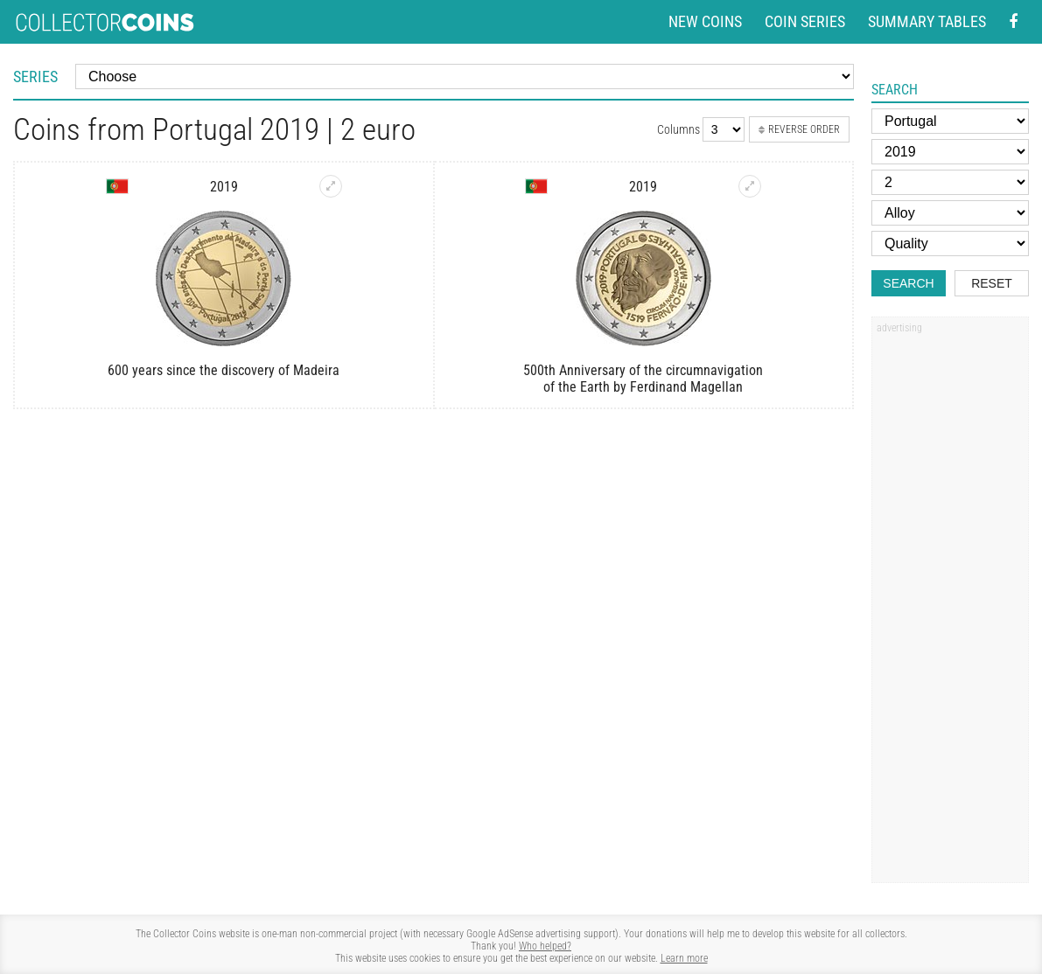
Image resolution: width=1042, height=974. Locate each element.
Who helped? (545, 946)
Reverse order (799, 129)
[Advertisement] (950, 606)
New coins (705, 21)
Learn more (684, 958)
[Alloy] (950, 213)
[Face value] (950, 182)
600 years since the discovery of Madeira (223, 370)
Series (35, 76)
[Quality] (950, 243)
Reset (991, 283)
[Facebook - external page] (1013, 22)
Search (908, 283)
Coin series (805, 21)
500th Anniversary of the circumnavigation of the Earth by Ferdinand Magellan (643, 378)
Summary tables (927, 21)
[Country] (950, 121)
